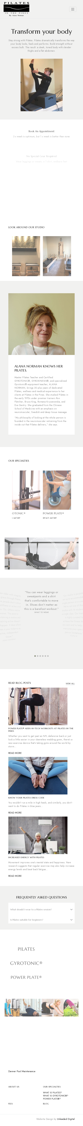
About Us (13, 1086)
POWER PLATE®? (52, 1098)
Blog (46, 1103)
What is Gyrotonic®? (55, 1095)
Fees (10, 1103)
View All (70, 683)
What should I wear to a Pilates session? (31, 909)
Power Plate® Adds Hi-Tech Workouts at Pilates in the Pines (40, 729)
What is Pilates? (52, 1092)
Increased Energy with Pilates (26, 857)
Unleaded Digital (66, 1119)
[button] (35, 656)
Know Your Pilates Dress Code (26, 797)
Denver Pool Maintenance (21, 1071)
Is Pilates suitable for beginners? (26, 919)
